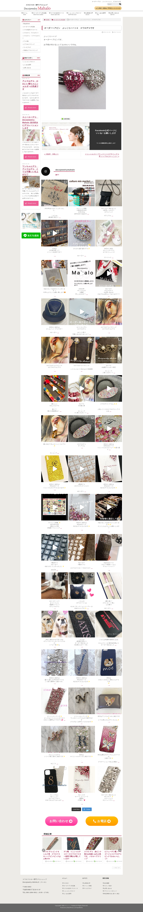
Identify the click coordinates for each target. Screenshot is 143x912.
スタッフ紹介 (107, 885)
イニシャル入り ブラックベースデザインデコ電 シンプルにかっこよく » (102, 155)
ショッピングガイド (74, 13)
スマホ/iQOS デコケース (30, 29)
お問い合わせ (115, 13)
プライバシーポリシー (110, 891)
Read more (30, 107)
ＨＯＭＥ (65, 883)
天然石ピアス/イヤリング (30, 50)
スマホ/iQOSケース (57, 13)
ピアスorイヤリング (29, 44)
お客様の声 (89, 13)
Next (120, 850)
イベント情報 (87, 885)
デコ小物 (25, 41)
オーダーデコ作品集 (40, 13)
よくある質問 (101, 13)
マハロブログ (27, 47)
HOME (47, 19)
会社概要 (106, 883)
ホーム (26, 13)
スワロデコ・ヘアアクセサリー (31, 37)
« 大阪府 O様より (51, 154)
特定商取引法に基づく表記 (111, 893)
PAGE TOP (116, 867)
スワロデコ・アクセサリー (31, 33)
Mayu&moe (26, 23)
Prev (43, 850)
